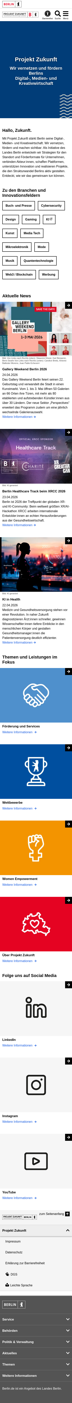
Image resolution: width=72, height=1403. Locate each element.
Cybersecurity (51, 205)
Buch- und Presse (19, 205)
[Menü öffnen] (66, 15)
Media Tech (32, 233)
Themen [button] (8, 1364)
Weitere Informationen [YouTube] (17, 1198)
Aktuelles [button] (9, 1353)
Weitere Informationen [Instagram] (17, 1121)
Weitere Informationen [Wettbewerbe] (17, 808)
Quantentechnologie (38, 260)
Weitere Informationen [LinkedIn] (17, 1045)
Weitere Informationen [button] (19, 1376)
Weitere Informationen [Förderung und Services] (17, 732)
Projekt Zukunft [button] (14, 1230)
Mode (42, 247)
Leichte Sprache (18, 1285)
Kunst (10, 233)
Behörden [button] (9, 1331)
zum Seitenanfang (51, 1214)
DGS (11, 1274)
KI (47, 219)
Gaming (31, 219)
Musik (10, 260)
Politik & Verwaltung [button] (18, 1342)
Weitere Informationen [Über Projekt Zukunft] (17, 961)
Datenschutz (13, 1252)
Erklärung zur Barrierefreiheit (25, 1263)
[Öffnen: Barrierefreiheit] (47, 15)
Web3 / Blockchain (19, 274)
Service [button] (8, 1319)
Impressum (13, 1241)
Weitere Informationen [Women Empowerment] (17, 884)
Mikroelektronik (17, 247)
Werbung (48, 274)
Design (11, 219)
